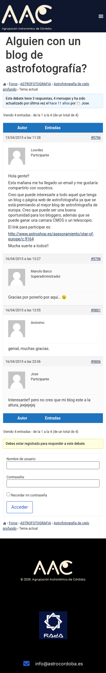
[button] (101, 16)
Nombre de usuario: (21, 459)
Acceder (19, 507)
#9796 (96, 138)
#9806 (96, 362)
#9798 (96, 259)
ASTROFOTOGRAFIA (35, 84)
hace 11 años (59, 103)
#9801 (96, 310)
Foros (13, 84)
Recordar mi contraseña (29, 495)
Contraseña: (16, 477)
